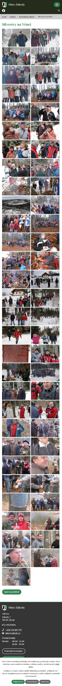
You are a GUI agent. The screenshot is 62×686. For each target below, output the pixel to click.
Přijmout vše (18, 682)
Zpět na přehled (11, 599)
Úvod (4, 16)
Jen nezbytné (32, 682)
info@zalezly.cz (13, 640)
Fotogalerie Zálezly (27, 16)
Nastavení (45, 682)
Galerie (13, 16)
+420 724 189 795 (14, 637)
